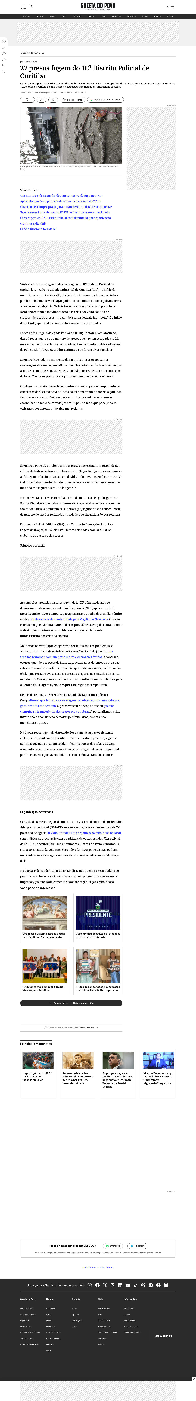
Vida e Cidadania (53, 1339)
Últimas (39, 16)
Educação (50, 1345)
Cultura (157, 16)
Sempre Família (104, 1327)
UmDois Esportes (53, 1333)
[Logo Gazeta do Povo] (98, 5)
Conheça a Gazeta (27, 1315)
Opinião (75, 1315)
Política (90, 16)
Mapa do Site (25, 1327)
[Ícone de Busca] (31, 7)
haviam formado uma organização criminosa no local (84, 833)
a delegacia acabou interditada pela (69, 619)
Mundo (145, 16)
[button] (71, 1028)
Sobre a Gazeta (26, 1309)
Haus (100, 1315)
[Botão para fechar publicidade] (194, 1379)
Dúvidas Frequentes (132, 1333)
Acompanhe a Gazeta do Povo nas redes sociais (56, 1285)
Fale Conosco (129, 1321)
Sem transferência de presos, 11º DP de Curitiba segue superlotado (65, 212)
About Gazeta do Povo (29, 1345)
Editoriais (77, 16)
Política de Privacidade (30, 1333)
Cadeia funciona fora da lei (38, 229)
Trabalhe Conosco (131, 1327)
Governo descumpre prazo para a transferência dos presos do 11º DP (66, 207)
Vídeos (170, 16)
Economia (116, 16)
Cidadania (131, 16)
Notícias (26, 16)
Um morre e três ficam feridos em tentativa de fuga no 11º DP (61, 195)
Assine (127, 1315)
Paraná (49, 1315)
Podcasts (102, 1339)
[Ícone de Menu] (23, 6)
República (50, 1309)
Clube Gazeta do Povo (107, 1333)
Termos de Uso (26, 1339)
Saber (63, 16)
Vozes (52, 16)
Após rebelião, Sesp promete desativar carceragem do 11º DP (60, 201)
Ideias (103, 16)
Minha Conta (129, 1309)
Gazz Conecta (104, 1321)
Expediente (25, 1321)
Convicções (77, 1321)
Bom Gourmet (104, 1309)
